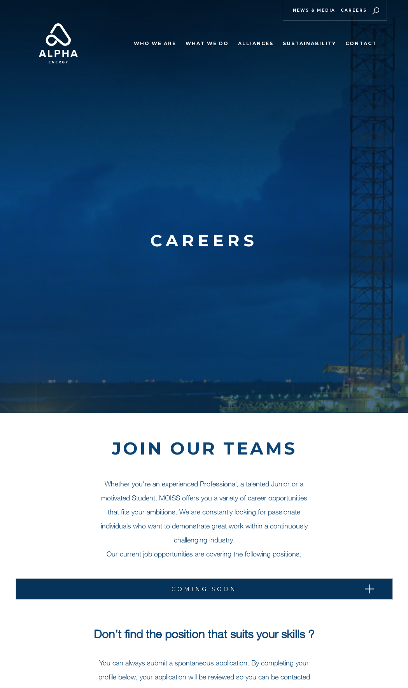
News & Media (314, 10)
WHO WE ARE (155, 43)
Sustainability (309, 43)
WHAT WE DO (207, 43)
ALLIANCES (255, 43)
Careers (354, 10)
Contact (360, 43)
